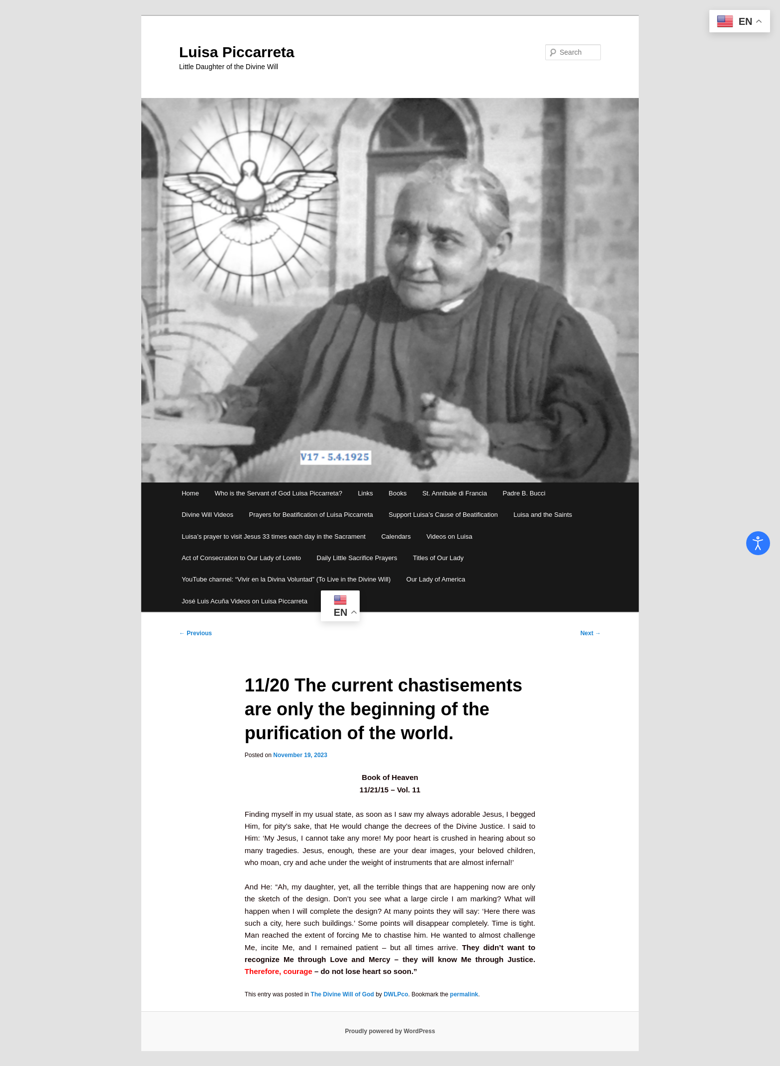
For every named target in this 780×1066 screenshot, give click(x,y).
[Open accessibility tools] (758, 543)
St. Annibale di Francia (454, 493)
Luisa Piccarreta (236, 52)
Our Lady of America (436, 579)
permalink (464, 994)
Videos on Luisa (449, 536)
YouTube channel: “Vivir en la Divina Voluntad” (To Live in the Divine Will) (286, 579)
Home (190, 493)
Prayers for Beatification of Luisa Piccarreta (311, 514)
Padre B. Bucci (523, 493)
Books (397, 493)
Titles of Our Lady (438, 558)
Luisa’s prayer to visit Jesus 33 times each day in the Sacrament (274, 536)
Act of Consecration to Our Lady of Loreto (241, 558)
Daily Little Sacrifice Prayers (357, 558)
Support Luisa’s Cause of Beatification (443, 514)
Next (591, 633)
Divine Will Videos (207, 514)
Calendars (395, 536)
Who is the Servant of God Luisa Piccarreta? (278, 493)
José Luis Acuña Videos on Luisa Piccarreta (244, 601)
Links (365, 493)
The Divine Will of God (342, 994)
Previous (195, 633)
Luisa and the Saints (542, 514)
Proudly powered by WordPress (390, 1031)
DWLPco (396, 994)
